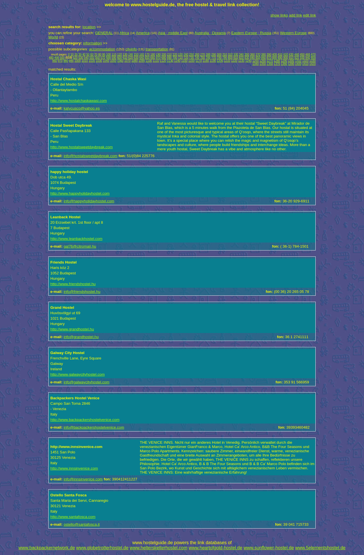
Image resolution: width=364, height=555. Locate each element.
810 (235, 57)
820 (241, 57)
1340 (256, 63)
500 (62, 57)
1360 (270, 63)
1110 (156, 60)
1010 (85, 60)
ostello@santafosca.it (82, 524)
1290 (284, 60)
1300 (291, 60)
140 (130, 54)
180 (152, 54)
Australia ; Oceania (210, 33)
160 (141, 54)
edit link (309, 15)
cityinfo (131, 49)
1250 (256, 60)
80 (99, 54)
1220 (234, 60)
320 (230, 54)
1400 (298, 63)
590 (113, 57)
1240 (248, 60)
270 (202, 54)
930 (302, 57)
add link (295, 15)
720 (186, 57)
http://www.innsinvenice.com (74, 468)
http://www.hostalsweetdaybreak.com (81, 147)
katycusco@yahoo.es (82, 108)
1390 (291, 63)
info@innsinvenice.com (83, 479)
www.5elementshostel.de (320, 547)
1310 (298, 60)
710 (180, 57)
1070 (127, 60)
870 (269, 57)
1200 (220, 60)
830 (247, 57)
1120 (163, 60)
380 (263, 54)
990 (71, 60)
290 (213, 54)
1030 (99, 60)
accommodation (102, 49)
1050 (113, 60)
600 (119, 57)
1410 (305, 63)
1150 (184, 60)
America (143, 33)
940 (307, 57)
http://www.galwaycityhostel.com (77, 374)
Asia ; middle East (173, 33)
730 (191, 57)
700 (175, 57)
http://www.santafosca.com (73, 517)
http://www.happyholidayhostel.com (79, 193)
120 (119, 54)
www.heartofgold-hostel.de (216, 547)
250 (191, 54)
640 (141, 57)
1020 (92, 60)
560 (97, 57)
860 (263, 57)
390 (269, 54)
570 (103, 57)
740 (197, 57)
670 (158, 57)
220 (175, 54)
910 (291, 57)
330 (235, 54)
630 (136, 57)
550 (92, 57)
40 (84, 54)
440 (296, 54)
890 (280, 57)
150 (136, 54)
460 (307, 54)
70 (95, 54)
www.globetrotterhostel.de (102, 547)
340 (241, 54)
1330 (312, 60)
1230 (241, 60)
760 (208, 57)
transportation (157, 49)
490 (56, 57)
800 (230, 57)
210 (169, 54)
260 (197, 54)
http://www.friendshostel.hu (73, 284)
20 (76, 54)
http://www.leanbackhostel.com (76, 239)
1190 (213, 60)
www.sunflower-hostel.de (269, 547)
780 (219, 57)
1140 (177, 60)
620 (130, 57)
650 (147, 57)
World (53, 37)
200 (164, 54)
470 (313, 54)
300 (219, 54)
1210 (227, 60)
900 (285, 57)
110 (113, 54)
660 (152, 57)
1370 (277, 63)
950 (313, 57)
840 (252, 57)
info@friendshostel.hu (82, 291)
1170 (198, 60)
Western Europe (293, 33)
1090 (141, 60)
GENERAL (104, 33)
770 (213, 57)
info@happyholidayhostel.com (89, 201)
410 (280, 54)
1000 (78, 60)
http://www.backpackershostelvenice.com (84, 420)
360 (252, 54)
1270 (270, 60)
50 (87, 54)
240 (186, 54)
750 (202, 57)
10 (72, 54)
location (89, 27)
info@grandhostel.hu (81, 337)
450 (302, 54)
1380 (284, 63)
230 (180, 54)
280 (208, 54)
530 (80, 57)
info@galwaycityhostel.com (86, 382)
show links (279, 15)
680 (164, 57)
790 (224, 57)
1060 (120, 60)
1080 (134, 60)
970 (60, 60)
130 (125, 54)
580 (108, 57)
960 (54, 60)
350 (247, 54)
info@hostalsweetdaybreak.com (90, 156)
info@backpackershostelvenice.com (94, 427)
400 (274, 54)
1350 (263, 63)
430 (291, 54)
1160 (191, 60)
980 (65, 60)
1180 (205, 60)
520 (75, 57)
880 (274, 57)
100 (108, 54)
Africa (124, 33)
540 (86, 57)
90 (103, 54)
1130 (170, 60)
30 (80, 54)
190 (158, 54)
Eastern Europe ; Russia (251, 33)
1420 (312, 63)
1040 (106, 60)
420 (285, 54)
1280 (277, 60)
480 (51, 57)
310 (224, 54)
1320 (305, 60)
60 (91, 54)
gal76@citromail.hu (80, 246)
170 (147, 54)
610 (125, 57)
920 (296, 57)
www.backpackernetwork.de (46, 547)
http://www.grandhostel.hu (72, 329)
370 (258, 54)
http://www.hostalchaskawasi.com (78, 100)
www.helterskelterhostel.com (158, 547)
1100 (149, 60)
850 (258, 57)
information (92, 43)
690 (169, 57)
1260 (263, 60)
